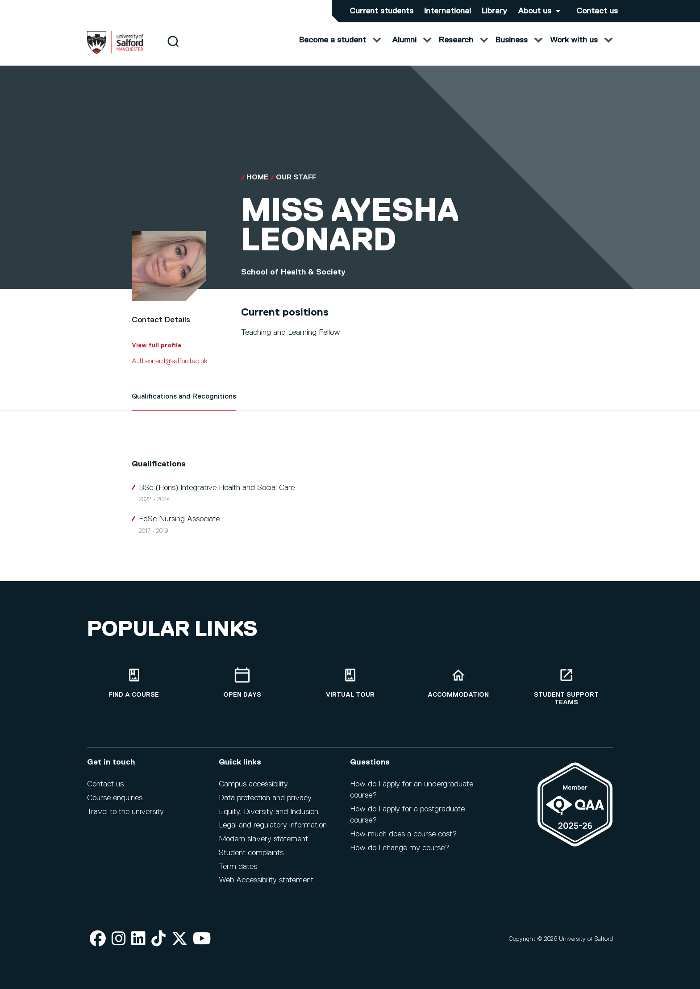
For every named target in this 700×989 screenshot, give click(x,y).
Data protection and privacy (265, 798)
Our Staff (296, 186)
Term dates (238, 867)
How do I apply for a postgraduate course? (407, 814)
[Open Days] (242, 683)
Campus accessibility (253, 784)
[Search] (173, 50)
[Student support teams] (566, 686)
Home (257, 186)
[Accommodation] (458, 683)
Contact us (597, 11)
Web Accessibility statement (266, 880)
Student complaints (251, 853)
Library (494, 11)
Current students (381, 11)
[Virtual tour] (350, 683)
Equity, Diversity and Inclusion (268, 812)
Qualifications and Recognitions (184, 405)
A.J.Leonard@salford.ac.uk (170, 370)
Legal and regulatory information (273, 825)
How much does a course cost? (403, 834)
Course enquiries (114, 798)
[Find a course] (134, 683)
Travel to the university (125, 812)
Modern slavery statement (263, 839)
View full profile (156, 354)
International (447, 11)
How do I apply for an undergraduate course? (411, 789)
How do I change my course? (399, 848)
